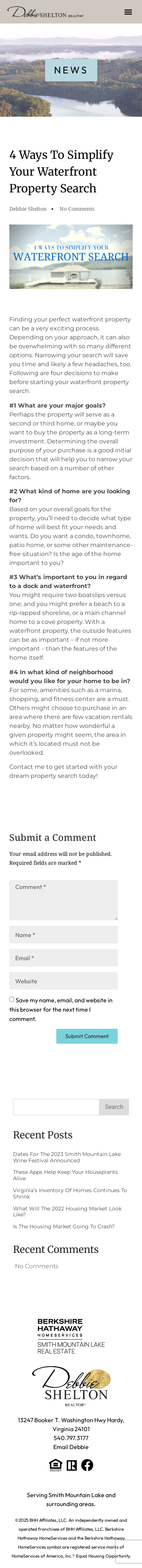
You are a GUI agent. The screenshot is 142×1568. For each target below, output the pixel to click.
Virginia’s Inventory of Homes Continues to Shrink (70, 1193)
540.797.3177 (71, 1438)
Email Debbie (71, 1447)
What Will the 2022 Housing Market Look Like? (67, 1211)
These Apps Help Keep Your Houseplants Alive (65, 1175)
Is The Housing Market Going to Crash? (64, 1226)
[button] (128, 12)
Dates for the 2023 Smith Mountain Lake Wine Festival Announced (67, 1157)
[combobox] (56, 1107)
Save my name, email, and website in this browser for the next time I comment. (61, 1009)
